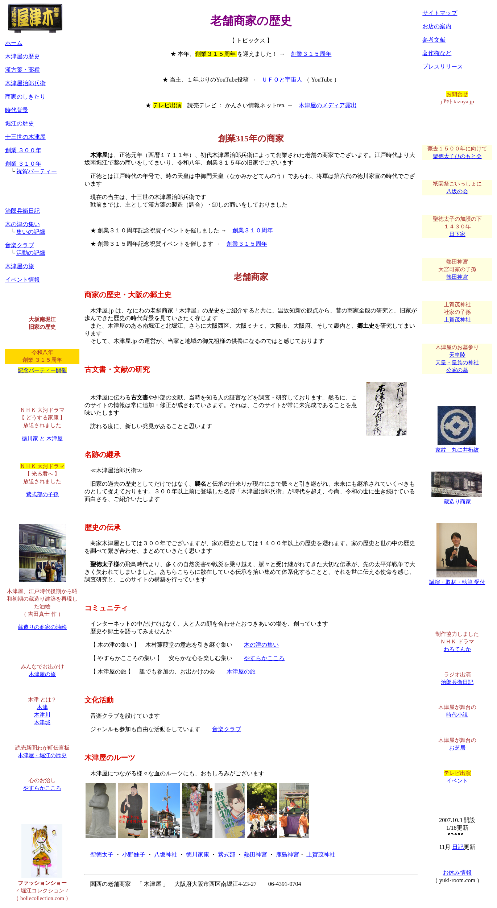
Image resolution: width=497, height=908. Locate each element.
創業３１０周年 (252, 230)
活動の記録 (30, 253)
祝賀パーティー (36, 171)
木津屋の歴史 (22, 56)
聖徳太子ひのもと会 (457, 156)
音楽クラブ (226, 729)
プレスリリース (442, 66)
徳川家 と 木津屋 (42, 438)
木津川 (42, 715)
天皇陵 (457, 355)
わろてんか (457, 649)
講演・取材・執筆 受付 (457, 579)
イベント (457, 781)
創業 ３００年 (23, 150)
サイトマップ (439, 13)
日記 (458, 847)
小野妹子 (133, 854)
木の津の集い (261, 645)
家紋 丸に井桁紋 (457, 447)
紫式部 (226, 854)
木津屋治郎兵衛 (25, 83)
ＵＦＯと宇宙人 (282, 79)
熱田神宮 (255, 854)
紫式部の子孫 (42, 494)
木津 (42, 707)
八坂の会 (457, 191)
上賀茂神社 (320, 854)
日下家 (457, 234)
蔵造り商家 (456, 499)
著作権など (436, 53)
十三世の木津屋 (25, 137)
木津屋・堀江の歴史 (42, 755)
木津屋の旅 (241, 671)
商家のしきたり (25, 97)
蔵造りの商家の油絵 (42, 627)
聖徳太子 (101, 854)
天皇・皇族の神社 (457, 362)
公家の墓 (457, 370)
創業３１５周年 (311, 54)
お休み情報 (457, 873)
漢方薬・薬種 (22, 70)
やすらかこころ (264, 658)
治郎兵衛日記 (22, 211)
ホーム (13, 43)
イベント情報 (22, 280)
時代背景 (16, 110)
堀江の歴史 (19, 123)
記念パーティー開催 (42, 370)
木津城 (42, 722)
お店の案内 (436, 26)
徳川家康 (197, 854)
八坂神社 (165, 854)
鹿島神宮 (287, 854)
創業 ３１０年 (23, 164)
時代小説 (457, 715)
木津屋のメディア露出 (328, 105)
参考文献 (434, 40)
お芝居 (457, 748)
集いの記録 (30, 232)
